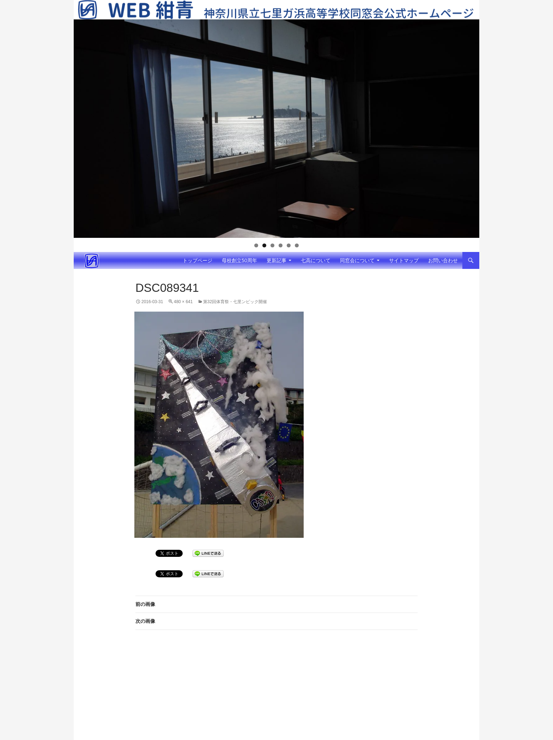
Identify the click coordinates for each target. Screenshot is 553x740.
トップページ (197, 260)
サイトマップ (404, 260)
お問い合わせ (443, 260)
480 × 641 (183, 301)
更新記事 (276, 260)
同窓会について (357, 260)
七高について (315, 260)
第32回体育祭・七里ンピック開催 (235, 301)
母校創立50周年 (239, 260)
